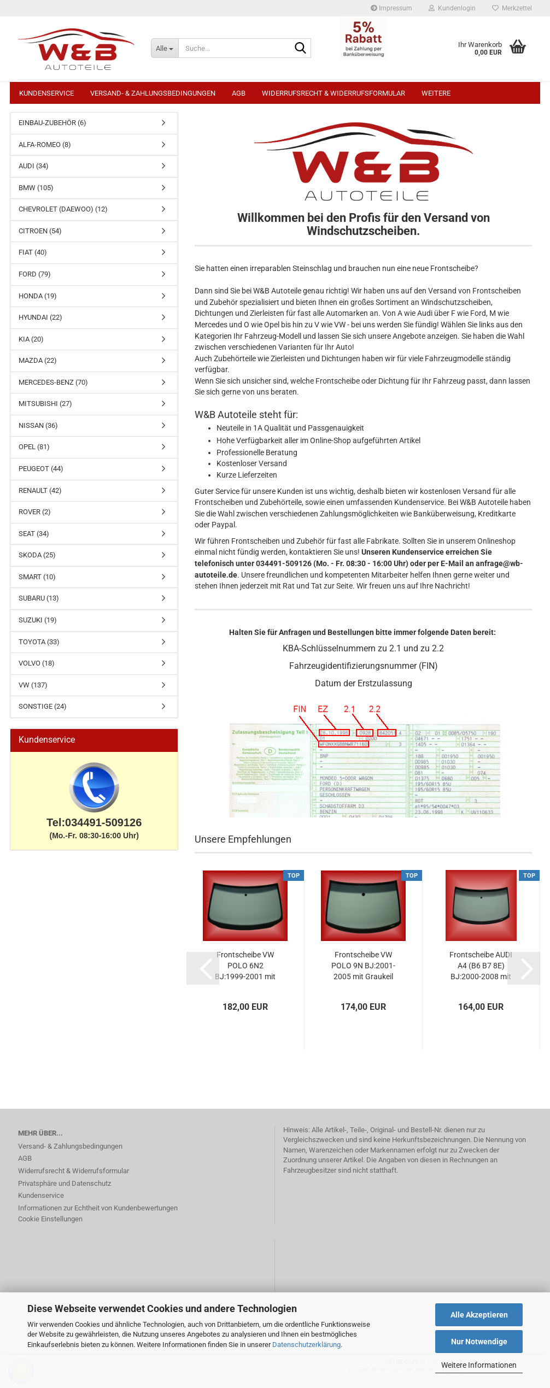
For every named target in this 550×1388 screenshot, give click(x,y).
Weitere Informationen (479, 1365)
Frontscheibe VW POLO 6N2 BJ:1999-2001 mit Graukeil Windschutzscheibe (245, 971)
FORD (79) (35, 279)
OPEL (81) (34, 452)
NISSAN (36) (38, 431)
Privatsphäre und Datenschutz (64, 1189)
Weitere (436, 93)
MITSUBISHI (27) (45, 409)
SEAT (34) (34, 539)
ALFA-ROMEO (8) (45, 150)
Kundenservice (46, 93)
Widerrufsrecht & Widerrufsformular (333, 93)
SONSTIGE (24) (43, 712)
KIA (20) (31, 344)
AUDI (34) (34, 171)
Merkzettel (512, 8)
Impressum (391, 8)
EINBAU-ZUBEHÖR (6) (52, 128)
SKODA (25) (37, 560)
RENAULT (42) (40, 496)
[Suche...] (164, 48)
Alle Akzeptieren (479, 1314)
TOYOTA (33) (39, 647)
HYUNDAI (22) (40, 323)
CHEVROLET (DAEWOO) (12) (63, 214)
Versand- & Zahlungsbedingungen (152, 93)
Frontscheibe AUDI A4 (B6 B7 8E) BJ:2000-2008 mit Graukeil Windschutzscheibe (481, 971)
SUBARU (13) (39, 603)
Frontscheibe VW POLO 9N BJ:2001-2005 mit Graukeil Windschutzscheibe (363, 971)
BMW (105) (36, 193)
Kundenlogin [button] (452, 8)
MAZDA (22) (38, 366)
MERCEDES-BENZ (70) (53, 388)
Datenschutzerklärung (306, 1344)
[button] (202, 973)
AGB (238, 93)
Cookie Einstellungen (50, 1224)
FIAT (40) (33, 258)
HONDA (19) (38, 301)
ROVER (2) (35, 517)
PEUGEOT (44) (41, 474)
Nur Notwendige (479, 1341)
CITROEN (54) (40, 236)
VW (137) (33, 690)
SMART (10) (37, 582)
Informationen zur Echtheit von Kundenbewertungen (98, 1213)
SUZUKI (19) (38, 625)
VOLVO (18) (37, 668)
